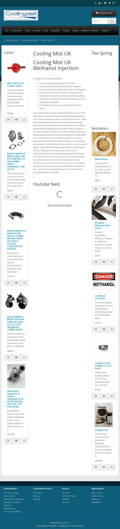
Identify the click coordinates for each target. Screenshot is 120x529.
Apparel (105, 30)
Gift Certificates (69, 496)
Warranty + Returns (12, 502)
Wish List (95, 499)
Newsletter (96, 502)
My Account (97, 493)
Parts (45, 30)
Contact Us (38, 493)
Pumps (75, 30)
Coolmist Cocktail (100, 297)
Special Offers (47, 40)
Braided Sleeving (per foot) (102, 225)
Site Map (37, 499)
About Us (8, 505)
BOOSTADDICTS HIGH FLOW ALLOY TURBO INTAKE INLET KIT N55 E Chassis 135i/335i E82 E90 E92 (16, 239)
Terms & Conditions (12, 511)
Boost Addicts (11, 40)
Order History (98, 496)
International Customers (14, 499)
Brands (65, 493)
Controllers (17, 30)
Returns (36, 496)
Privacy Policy (10, 508)
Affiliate (65, 499)
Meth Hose (101, 159)
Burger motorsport (29, 40)
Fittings (66, 30)
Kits (7, 30)
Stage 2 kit (101, 429)
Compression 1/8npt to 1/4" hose (103, 365)
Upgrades (55, 30)
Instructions (9, 496)
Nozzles (36, 30)
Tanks (27, 30)
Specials (66, 502)
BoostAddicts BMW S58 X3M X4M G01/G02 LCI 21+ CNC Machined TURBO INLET (15, 323)
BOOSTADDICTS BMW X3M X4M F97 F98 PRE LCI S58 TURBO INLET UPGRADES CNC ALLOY (16, 161)
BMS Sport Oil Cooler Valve (15, 84)
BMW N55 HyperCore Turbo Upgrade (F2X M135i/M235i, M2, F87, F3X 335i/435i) (15, 399)
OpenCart (65, 522)
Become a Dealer (11, 493)
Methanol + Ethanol (90, 30)
